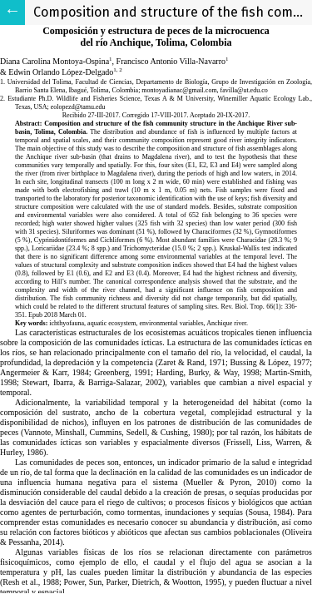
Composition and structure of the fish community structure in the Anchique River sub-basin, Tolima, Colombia (172, 12)
